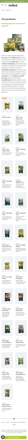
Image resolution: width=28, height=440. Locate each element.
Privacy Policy (14, 422)
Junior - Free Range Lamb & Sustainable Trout (7, 150)
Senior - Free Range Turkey (5, 373)
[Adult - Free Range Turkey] (7, 264)
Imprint (8, 422)
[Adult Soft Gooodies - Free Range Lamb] (21, 168)
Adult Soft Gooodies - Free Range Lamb (20, 182)
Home (3, 10)
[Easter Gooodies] (7, 105)
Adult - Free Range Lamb (21, 149)
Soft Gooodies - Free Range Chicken (20, 277)
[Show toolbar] (3, 437)
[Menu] (2, 5)
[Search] (5, 5)
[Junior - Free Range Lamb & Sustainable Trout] (7, 136)
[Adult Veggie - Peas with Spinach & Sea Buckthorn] (7, 328)
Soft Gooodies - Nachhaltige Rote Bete (20, 373)
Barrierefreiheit (21, 422)
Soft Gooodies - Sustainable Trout (7, 245)
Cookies (14, 424)
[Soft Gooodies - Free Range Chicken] (21, 264)
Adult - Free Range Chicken (21, 245)
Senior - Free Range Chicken (20, 341)
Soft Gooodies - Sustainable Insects (20, 309)
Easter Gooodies (6, 117)
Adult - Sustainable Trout (7, 213)
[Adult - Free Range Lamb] (21, 136)
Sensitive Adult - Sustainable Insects (6, 309)
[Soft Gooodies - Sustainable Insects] (21, 296)
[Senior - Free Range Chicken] (21, 328)
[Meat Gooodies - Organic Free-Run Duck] (7, 392)
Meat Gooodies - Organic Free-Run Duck (6, 405)
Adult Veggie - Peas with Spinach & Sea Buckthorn (7, 341)
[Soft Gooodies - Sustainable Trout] (7, 232)
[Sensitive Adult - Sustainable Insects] (7, 296)
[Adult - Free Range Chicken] (21, 232)
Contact (3, 422)
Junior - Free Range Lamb (19, 118)
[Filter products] (14, 437)
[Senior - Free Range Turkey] (7, 360)
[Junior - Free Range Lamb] (21, 105)
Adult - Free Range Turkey (7, 277)
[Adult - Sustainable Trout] (7, 200)
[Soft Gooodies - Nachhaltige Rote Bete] (21, 360)
